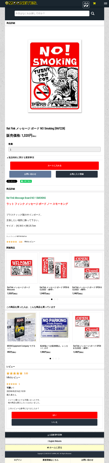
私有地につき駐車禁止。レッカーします (54, 347)
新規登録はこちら (51, 460)
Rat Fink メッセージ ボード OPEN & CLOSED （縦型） (54, 288)
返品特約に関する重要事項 (21, 157)
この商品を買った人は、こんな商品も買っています (30, 307)
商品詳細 (10, 189)
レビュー (10, 366)
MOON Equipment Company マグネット (21, 347)
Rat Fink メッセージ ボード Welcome (18, 288)
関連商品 (10, 247)
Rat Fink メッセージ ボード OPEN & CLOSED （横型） (87, 288)
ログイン (18, 460)
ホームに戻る (54, 447)
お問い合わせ (87, 460)
